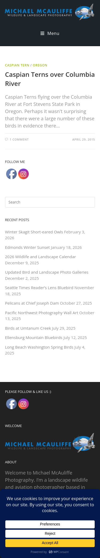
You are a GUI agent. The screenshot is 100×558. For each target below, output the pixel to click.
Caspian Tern (17, 65)
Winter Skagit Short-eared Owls (34, 231)
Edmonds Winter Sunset (27, 247)
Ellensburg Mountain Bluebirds (33, 337)
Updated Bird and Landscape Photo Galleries (47, 272)
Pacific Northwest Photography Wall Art (41, 312)
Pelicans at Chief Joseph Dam (32, 303)
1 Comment (19, 139)
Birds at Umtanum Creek (28, 328)
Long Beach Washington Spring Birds (39, 347)
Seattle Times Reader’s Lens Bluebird (39, 287)
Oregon (40, 65)
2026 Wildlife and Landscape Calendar (40, 256)
